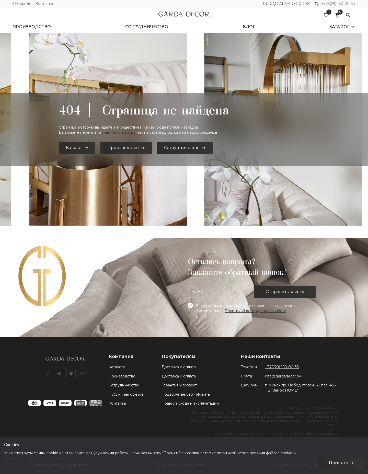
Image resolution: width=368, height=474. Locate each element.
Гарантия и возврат (179, 385)
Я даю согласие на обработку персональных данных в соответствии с (245, 308)
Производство (122, 376)
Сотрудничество (124, 385)
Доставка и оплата (179, 367)
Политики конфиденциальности (33, 458)
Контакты (44, 3)
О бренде (22, 3)
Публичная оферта (126, 394)
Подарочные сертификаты (186, 394)
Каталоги (117, 367)
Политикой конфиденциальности (255, 311)
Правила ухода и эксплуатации (190, 403)
